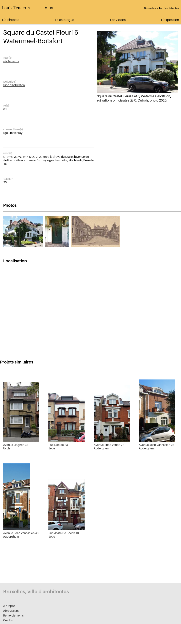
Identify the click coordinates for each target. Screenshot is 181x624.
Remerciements (13, 615)
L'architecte (10, 20)
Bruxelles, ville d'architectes (161, 8)
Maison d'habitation (12, 85)
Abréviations (11, 610)
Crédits (7, 620)
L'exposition (170, 20)
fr (46, 8)
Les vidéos (118, 20)
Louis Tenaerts (16, 7)
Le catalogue (64, 20)
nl (51, 8)
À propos (9, 606)
